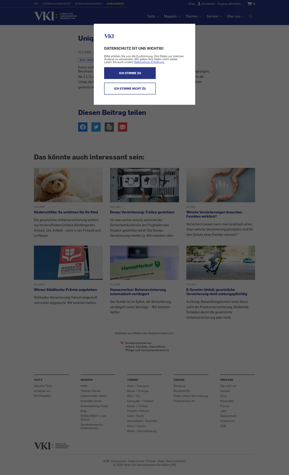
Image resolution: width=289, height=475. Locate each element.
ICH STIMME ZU (130, 73)
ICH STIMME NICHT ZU (130, 88)
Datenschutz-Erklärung (149, 62)
